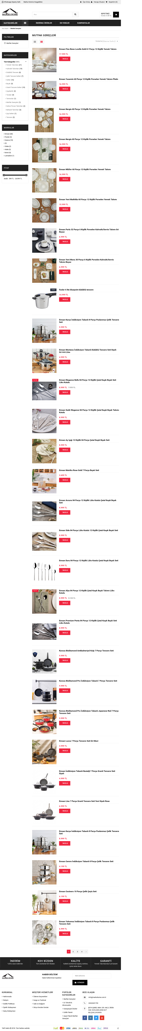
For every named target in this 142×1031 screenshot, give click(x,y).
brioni (6, 152)
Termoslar (9, 98)
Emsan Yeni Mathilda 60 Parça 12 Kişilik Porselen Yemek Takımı (88, 199)
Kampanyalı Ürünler (70, 1009)
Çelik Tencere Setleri (13, 76)
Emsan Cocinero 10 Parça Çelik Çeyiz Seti (77, 891)
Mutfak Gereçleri (11, 43)
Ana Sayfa (5, 28)
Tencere (8, 117)
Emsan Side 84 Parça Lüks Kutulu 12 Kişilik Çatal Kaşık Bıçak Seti (88, 530)
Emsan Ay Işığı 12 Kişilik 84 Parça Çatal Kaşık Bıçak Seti (84, 440)
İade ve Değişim (39, 1004)
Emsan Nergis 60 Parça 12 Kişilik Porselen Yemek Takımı (84, 109)
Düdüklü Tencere (11, 72)
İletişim (5, 1000)
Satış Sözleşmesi (9, 1011)
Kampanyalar (83, 23)
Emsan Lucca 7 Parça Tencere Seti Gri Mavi (78, 741)
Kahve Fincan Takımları (14, 106)
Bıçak (7, 84)
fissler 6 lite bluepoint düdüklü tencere (76, 290)
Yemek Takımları (11, 65)
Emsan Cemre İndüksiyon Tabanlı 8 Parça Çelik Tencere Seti (86, 861)
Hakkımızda (7, 996)
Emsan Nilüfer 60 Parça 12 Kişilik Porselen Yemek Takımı (85, 169)
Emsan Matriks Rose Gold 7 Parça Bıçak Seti (79, 470)
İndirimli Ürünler (44, 23)
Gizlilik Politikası (9, 1004)
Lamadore (8, 156)
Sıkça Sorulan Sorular (40, 1007)
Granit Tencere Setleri (13, 87)
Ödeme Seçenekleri (40, 996)
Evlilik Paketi (68, 1012)
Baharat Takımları (12, 110)
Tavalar (8, 95)
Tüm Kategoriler (9, 62)
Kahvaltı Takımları (12, 69)
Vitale (6, 146)
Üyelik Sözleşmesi (9, 1007)
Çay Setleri (9, 113)
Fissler (6, 137)
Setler (7, 80)
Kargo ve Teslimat (39, 1000)
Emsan (7, 134)
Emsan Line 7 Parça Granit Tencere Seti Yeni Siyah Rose (84, 801)
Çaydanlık (9, 91)
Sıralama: (99, 41)
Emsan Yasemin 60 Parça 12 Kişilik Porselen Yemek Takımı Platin (88, 79)
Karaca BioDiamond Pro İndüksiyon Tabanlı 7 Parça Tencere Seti (88, 681)
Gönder (80, 982)
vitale (6, 149)
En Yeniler (64, 23)
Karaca (7, 140)
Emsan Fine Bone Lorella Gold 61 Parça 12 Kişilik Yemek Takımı (87, 49)
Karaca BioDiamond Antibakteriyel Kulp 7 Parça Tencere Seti (86, 650)
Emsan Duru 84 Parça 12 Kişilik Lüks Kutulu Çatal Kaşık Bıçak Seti (88, 560)
